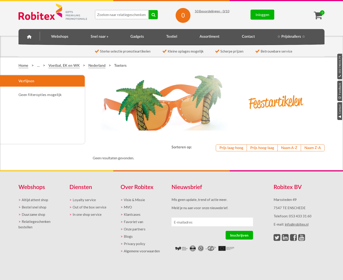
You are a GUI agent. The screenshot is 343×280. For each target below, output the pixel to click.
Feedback (339, 91)
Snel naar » (99, 36)
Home (29, 36)
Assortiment (209, 36)
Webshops (59, 36)
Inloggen (262, 14)
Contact (339, 111)
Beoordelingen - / (212, 11)
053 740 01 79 (339, 66)
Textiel (171, 36)
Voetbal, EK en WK (64, 65)
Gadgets (137, 36)
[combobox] (122, 14)
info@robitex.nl (297, 224)
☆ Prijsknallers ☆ (291, 36)
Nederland (97, 65)
